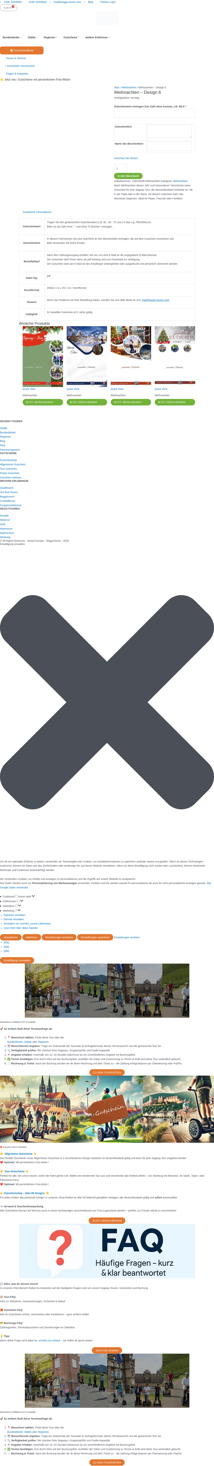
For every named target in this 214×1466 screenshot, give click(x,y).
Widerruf (5, 520)
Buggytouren (7, 496)
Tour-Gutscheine (14, 1171)
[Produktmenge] (120, 167)
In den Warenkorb (128, 174)
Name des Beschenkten (129, 142)
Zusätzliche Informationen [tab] (37, 212)
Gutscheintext (123, 126)
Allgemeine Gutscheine (18, 1154)
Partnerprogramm (10, 450)
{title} (6, 942)
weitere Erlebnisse (97, 37)
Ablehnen (31, 937)
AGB (2, 524)
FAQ (2, 445)
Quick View (29, 388)
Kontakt (4, 515)
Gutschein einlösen (11, 477)
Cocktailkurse (7, 501)
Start (116, 87)
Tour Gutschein (8, 469)
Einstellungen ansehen (59, 937)
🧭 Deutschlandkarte (22, 50)
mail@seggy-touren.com (155, 300)
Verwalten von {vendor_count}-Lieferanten (27, 923)
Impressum (6, 529)
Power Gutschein (9, 473)
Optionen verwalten (15, 915)
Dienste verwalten (14, 919)
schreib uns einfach (49, 1340)
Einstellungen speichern (95, 937)
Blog (2, 441)
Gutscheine (71, 37)
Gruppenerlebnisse (10, 505)
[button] (107, 703)
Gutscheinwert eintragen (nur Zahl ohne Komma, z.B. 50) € (150, 106)
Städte (33, 37)
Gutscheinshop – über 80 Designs (24, 1193)
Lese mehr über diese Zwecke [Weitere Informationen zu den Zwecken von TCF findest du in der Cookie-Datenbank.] (21, 928)
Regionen (51, 37)
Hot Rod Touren (9, 492)
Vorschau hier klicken (126, 156)
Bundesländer (12, 37)
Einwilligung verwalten (17, 960)
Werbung (5, 537)
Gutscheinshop (8, 460)
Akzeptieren (11, 937)
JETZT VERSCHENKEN (40, 402)
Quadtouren (6, 488)
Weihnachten (129, 87)
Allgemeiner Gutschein (13, 464)
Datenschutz (7, 533)
